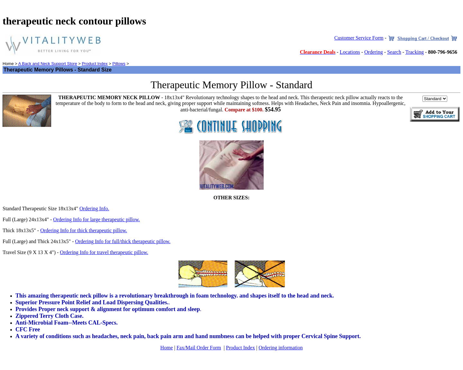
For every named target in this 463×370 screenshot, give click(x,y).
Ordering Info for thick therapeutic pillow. (83, 230)
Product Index (94, 63)
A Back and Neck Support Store (47, 63)
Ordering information (281, 347)
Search (394, 52)
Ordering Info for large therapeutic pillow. (96, 219)
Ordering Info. (94, 208)
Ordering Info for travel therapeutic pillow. (104, 252)
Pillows (118, 63)
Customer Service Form (359, 38)
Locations (350, 52)
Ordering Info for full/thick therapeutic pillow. (122, 241)
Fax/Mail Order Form (199, 347)
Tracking (414, 52)
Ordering (373, 52)
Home (166, 347)
